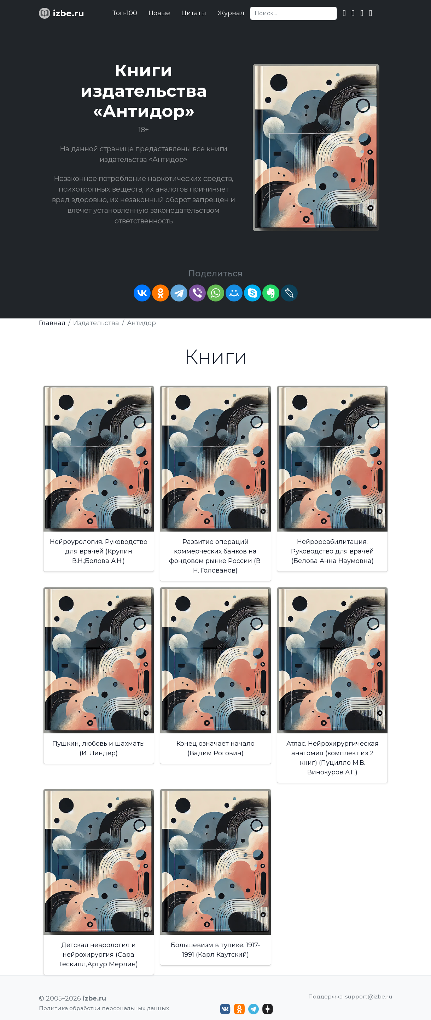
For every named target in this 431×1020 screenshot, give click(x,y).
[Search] (293, 13)
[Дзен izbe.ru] (267, 1009)
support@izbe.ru (368, 996)
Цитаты (193, 13)
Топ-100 (124, 13)
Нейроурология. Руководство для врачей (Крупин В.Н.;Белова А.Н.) (98, 551)
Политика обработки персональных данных (104, 1008)
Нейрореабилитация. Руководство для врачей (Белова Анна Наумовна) (332, 551)
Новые (159, 13)
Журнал (230, 13)
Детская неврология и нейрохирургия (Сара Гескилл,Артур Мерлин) (98, 954)
